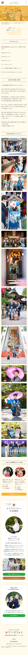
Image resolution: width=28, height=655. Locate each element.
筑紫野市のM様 (20, 489)
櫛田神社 (19, 30)
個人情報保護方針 (14, 641)
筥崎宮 (7, 486)
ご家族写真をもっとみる (17, 494)
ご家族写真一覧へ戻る (14, 33)
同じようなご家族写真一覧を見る (14, 31)
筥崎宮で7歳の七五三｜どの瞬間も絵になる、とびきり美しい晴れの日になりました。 (8, 481)
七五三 (18, 28)
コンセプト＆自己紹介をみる (16, 578)
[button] (1, 474)
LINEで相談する (17, 615)
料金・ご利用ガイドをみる (16, 574)
